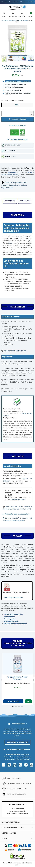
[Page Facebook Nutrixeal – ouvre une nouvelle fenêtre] (4, 765)
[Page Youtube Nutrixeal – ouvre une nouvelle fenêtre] (31, 765)
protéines (12, 173)
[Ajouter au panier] (28, 701)
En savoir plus (13, 701)
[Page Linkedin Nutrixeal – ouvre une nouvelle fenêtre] (26, 765)
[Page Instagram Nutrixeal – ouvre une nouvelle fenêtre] (15, 765)
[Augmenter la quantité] (32, 112)
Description (10, 201)
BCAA (10, 243)
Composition (25, 201)
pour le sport (10, 156)
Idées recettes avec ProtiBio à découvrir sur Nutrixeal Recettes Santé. (17, 508)
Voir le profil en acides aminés (15, 351)
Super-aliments (11, 151)
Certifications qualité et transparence (13, 615)
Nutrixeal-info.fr (13, 755)
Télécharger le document (13, 597)
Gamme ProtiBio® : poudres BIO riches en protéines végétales (17, 519)
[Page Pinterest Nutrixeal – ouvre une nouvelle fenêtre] (21, 765)
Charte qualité (9, 619)
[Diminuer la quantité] (32, 114)
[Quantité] (15, 113)
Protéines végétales (13, 145)
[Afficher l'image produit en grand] (17, 38)
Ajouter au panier (17, 119)
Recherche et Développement (15, 623)
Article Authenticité (11, 621)
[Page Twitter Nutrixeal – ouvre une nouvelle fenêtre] (10, 765)
